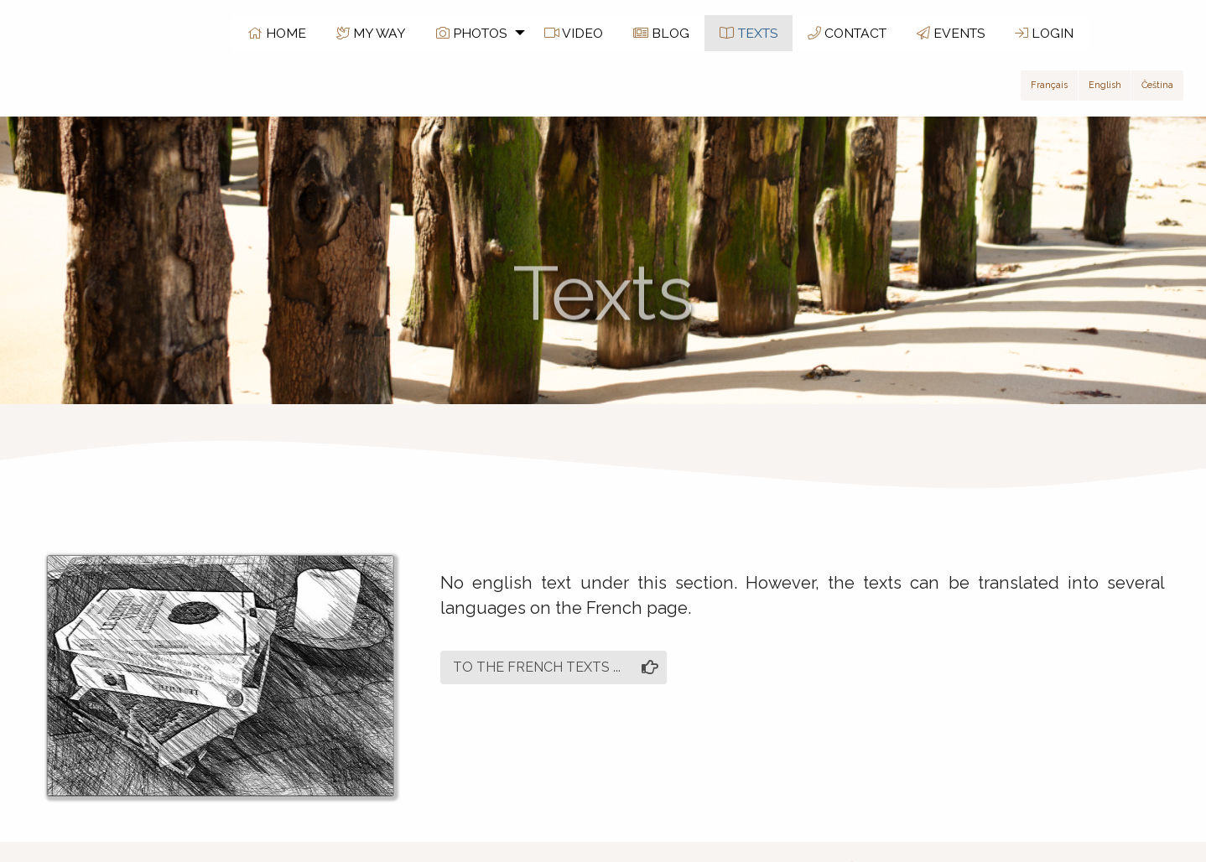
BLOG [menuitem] (661, 33)
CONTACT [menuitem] (847, 33)
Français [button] (1049, 85)
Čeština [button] (1157, 85)
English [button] (1105, 85)
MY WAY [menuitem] (371, 33)
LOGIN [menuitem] (1044, 33)
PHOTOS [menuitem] (471, 33)
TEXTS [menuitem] (748, 33)
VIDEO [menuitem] (573, 33)
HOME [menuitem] (276, 33)
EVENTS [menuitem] (951, 33)
